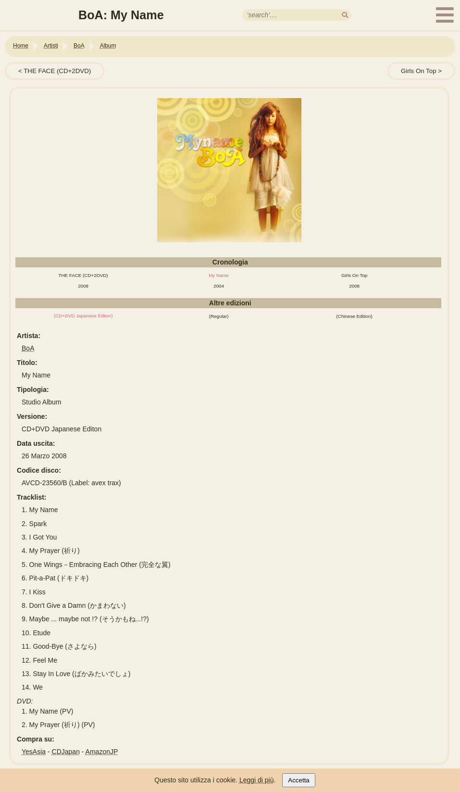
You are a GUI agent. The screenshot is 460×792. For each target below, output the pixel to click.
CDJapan (66, 751)
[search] (345, 15)
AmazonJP (102, 751)
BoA (28, 348)
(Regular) (219, 316)
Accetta (298, 780)
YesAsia (34, 751)
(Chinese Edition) (354, 316)
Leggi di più (256, 780)
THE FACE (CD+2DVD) (57, 71)
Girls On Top (418, 71)
